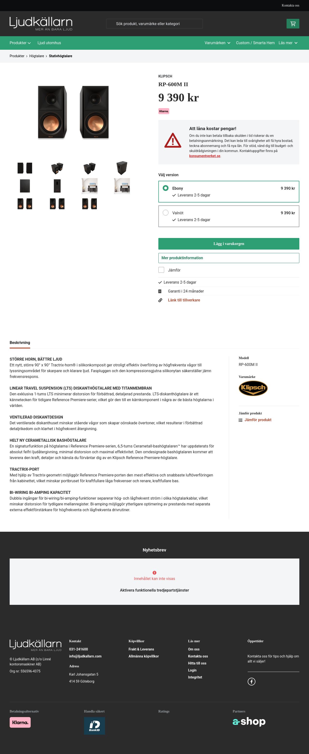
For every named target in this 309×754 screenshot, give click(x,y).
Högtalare (36, 56)
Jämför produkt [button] (255, 421)
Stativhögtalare (60, 56)
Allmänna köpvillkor (144, 656)
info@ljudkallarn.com (85, 656)
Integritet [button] (195, 677)
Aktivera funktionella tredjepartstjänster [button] (154, 590)
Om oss (194, 649)
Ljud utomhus (49, 43)
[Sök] (154, 23)
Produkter (20, 43)
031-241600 (78, 649)
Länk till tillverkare (184, 301)
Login (192, 670)
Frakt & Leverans (141, 649)
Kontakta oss (290, 5)
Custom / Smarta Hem (255, 43)
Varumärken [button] (217, 43)
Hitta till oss (197, 663)
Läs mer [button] (288, 43)
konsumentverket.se (204, 156)
